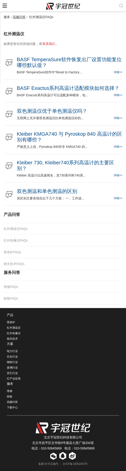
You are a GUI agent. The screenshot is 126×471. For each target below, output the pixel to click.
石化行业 (12, 356)
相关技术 (12, 338)
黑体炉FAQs (12, 252)
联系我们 (48, 44)
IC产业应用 (14, 378)
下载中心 (12, 407)
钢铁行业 (12, 362)
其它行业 (12, 373)
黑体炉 (11, 322)
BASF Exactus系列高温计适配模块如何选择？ (68, 88)
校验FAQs (11, 298)
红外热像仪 (14, 333)
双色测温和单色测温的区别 (47, 191)
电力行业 (12, 351)
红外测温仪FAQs (16, 229)
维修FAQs (11, 287)
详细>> (118, 72)
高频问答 (19, 17)
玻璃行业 (12, 367)
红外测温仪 (14, 327)
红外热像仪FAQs (16, 240)
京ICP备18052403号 (75, 463)
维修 (9, 391)
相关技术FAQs (14, 264)
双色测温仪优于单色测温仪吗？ (52, 111)
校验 (9, 396)
